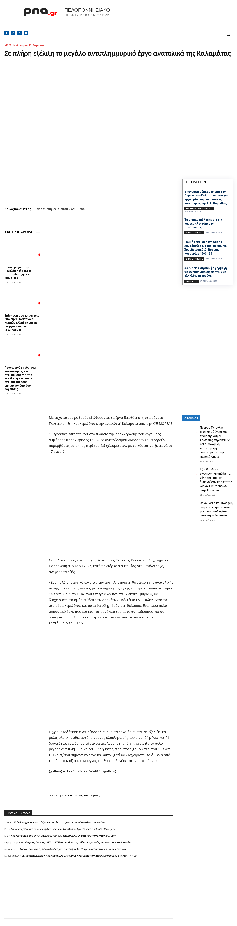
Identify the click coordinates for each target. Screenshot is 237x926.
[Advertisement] (88, 892)
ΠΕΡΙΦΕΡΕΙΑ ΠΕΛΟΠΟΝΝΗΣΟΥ (199, 208)
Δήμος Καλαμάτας (32, 45)
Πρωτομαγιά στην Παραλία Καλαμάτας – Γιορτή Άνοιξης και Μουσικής (19, 273)
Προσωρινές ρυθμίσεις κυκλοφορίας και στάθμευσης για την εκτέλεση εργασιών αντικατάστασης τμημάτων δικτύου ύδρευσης (20, 381)
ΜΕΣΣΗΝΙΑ (11, 45)
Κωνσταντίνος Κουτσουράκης (84, 795)
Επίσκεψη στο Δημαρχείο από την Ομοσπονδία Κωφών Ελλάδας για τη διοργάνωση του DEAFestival (19, 324)
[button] (228, 34)
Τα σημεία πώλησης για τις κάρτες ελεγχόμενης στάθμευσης (203, 223)
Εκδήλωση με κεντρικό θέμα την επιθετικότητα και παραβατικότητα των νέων (59, 822)
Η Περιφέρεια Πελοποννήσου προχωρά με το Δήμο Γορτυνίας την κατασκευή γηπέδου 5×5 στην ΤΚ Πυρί (77, 855)
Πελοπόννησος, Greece (170, 17)
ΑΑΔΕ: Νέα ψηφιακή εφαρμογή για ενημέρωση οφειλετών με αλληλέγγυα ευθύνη (205, 272)
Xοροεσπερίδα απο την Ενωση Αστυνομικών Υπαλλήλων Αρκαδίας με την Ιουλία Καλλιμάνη (63, 829)
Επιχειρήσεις (192, 281)
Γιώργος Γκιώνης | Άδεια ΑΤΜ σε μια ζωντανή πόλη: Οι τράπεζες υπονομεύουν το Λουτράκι (78, 842)
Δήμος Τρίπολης (194, 232)
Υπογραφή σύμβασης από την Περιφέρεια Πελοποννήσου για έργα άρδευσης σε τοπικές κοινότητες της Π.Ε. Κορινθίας (206, 197)
